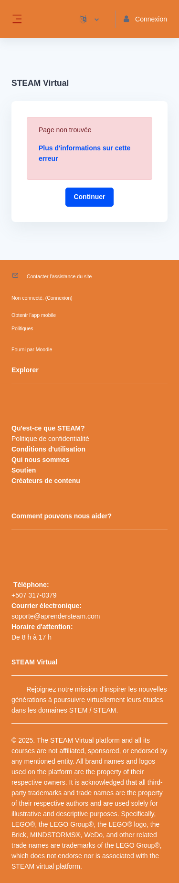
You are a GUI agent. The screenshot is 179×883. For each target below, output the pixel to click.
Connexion (59, 298)
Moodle (44, 349)
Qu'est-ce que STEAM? (47, 428)
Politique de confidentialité (50, 438)
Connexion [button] (145, 19)
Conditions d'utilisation (48, 449)
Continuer (89, 196)
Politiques (22, 328)
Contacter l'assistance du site (59, 276)
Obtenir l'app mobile (33, 315)
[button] (89, 19)
